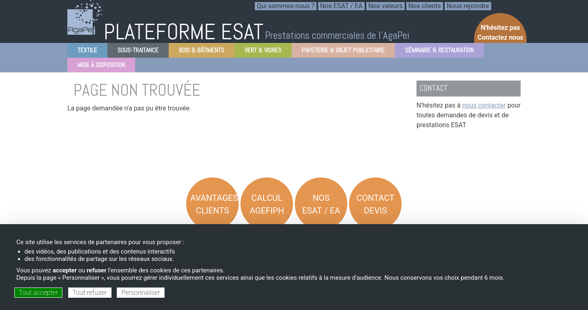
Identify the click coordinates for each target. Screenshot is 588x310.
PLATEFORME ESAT (183, 31)
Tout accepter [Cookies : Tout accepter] (38, 293)
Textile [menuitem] (84, 52)
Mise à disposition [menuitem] (98, 66)
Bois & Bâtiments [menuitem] (199, 52)
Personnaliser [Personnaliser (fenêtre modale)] (140, 293)
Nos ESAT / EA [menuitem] (341, 6)
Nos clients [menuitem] (424, 6)
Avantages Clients (214, 204)
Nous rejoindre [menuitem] (468, 6)
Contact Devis (375, 204)
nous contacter (484, 105)
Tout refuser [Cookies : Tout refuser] (90, 293)
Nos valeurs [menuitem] (385, 6)
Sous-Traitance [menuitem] (135, 52)
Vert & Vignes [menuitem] (260, 52)
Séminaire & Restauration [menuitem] (437, 52)
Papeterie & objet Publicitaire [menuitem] (341, 52)
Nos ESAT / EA (321, 204)
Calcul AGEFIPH (266, 204)
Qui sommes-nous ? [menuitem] (285, 6)
